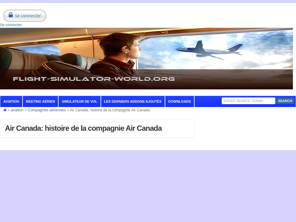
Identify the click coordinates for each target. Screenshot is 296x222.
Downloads (179, 101)
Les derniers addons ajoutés (133, 101)
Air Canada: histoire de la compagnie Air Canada (83, 128)
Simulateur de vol (79, 101)
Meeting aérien (40, 101)
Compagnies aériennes (47, 110)
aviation (11, 101)
